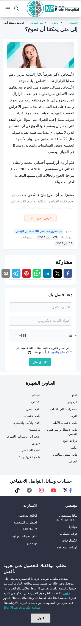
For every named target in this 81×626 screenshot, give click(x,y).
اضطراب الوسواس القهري (23, 436)
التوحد (74, 416)
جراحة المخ (70, 441)
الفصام (36, 395)
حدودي (36, 443)
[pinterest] (26, 273)
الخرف (73, 461)
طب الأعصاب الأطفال (64, 423)
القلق (74, 395)
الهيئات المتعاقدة (67, 547)
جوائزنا (73, 527)
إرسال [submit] (40, 362)
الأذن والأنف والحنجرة (26, 423)
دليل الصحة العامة (37, 22)
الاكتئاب (35, 402)
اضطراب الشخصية (25, 522)
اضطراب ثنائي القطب (64, 409)
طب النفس (33, 409)
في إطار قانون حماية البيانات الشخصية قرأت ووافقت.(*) (43, 350)
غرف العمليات (69, 534)
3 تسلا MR (30, 529)
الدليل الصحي (55, 22)
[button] (68, 335)
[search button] (16, 8)
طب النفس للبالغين (65, 454)
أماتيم (74, 448)
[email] (6, 273)
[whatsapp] (37, 273)
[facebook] (68, 273)
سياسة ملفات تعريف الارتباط (21, 607)
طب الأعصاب (32, 416)
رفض (66, 593)
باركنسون (34, 430)
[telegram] (16, 273)
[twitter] (57, 273)
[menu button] (7, 8)
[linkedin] (47, 273)
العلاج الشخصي (30, 450)
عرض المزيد (40, 218)
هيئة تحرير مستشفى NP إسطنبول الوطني (39, 231)
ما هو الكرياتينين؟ (29, 457)
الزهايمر (72, 402)
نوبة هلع (32, 543)
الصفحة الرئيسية (73, 22)
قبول (40, 618)
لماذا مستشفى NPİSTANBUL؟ (66, 518)
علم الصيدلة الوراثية (24, 536)
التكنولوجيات (70, 540)
